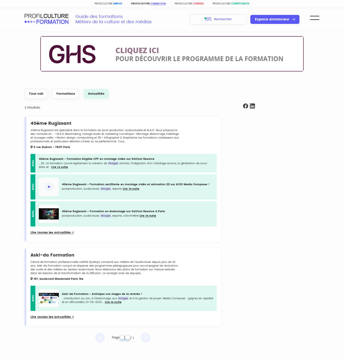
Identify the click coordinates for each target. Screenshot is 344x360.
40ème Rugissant (50, 123)
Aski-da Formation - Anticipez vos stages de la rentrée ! (102, 294)
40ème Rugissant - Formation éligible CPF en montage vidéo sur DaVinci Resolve (96, 159)
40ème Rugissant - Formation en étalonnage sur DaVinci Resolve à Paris (113, 211)
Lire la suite (59, 167)
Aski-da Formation (52, 255)
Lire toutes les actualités (52, 233)
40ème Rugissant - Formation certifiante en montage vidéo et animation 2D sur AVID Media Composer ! (136, 184)
